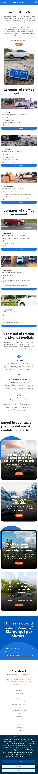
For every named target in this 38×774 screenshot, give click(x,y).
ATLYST (22, 390)
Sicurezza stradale (19, 693)
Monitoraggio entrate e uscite (19, 704)
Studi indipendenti (18, 366)
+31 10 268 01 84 (14, 679)
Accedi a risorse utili (12, 655)
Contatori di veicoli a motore (19, 710)
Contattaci (19, 722)
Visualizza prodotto (19, 128)
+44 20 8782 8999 (14, 677)
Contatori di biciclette (19, 713)
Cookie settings (18, 761)
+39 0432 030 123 (26, 674)
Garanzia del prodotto (19, 725)
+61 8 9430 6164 (13, 674)
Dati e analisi (19, 716)
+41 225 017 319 (28, 681)
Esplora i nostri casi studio (14, 652)
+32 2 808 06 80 (14, 681)
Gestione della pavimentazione (19, 699)
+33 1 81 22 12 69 (28, 679)
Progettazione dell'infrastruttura (19, 701)
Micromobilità (19, 696)
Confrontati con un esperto (15, 649)
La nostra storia (19, 727)
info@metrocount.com (19, 684)
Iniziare (19, 733)
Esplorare (19, 44)
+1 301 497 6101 (30, 677)
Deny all (18, 766)
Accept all (18, 770)
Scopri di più (19, 473)
